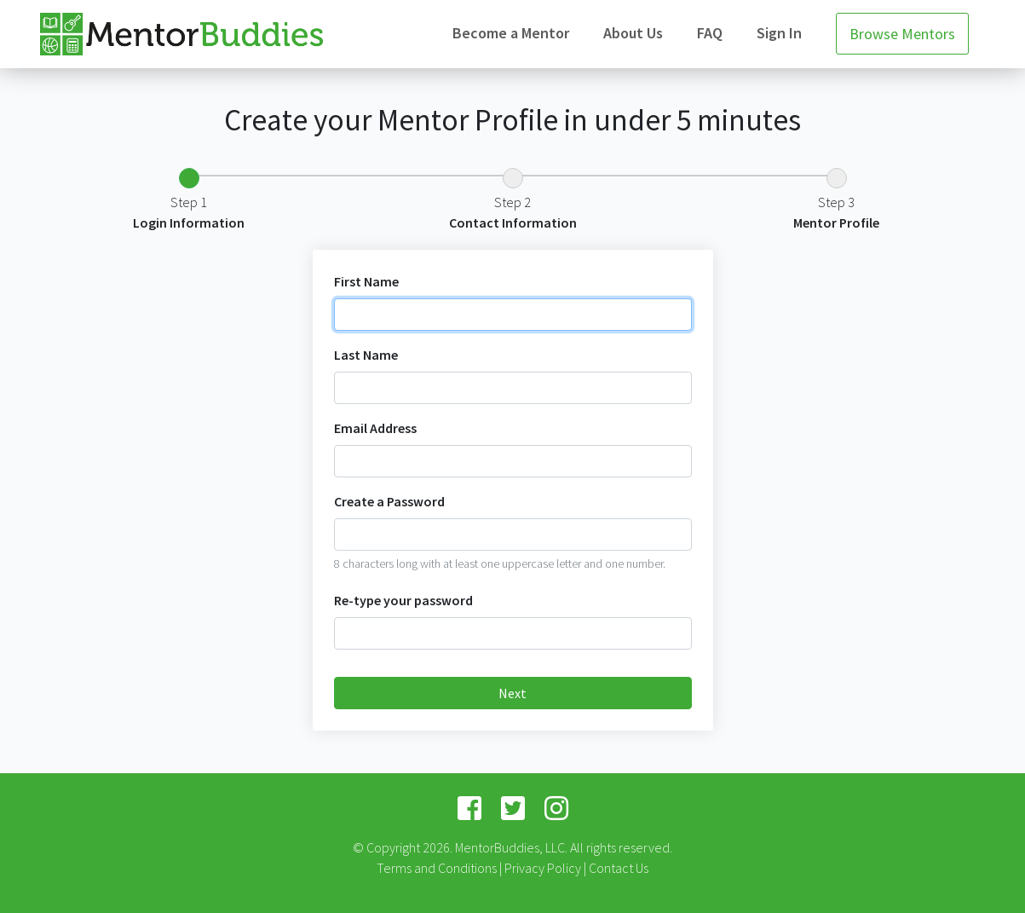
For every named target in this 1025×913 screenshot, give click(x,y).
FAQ (710, 33)
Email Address (375, 427)
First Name (366, 281)
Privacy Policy (542, 867)
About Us (633, 33)
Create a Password (389, 501)
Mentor (181, 34)
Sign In (779, 33)
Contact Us (618, 867)
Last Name (366, 354)
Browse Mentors (902, 33)
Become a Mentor (510, 33)
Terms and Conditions (437, 867)
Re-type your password (403, 600)
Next (512, 693)
